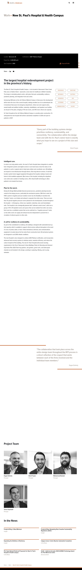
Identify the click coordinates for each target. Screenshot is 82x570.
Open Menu (73, 2)
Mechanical (60, 95)
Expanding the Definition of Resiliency (14, 521)
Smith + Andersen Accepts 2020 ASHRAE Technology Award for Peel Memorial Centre (57, 532)
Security (73, 107)
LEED (73, 99)
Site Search (69, 2)
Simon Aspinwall (8, 490)
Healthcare (72, 91)
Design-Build (61, 91)
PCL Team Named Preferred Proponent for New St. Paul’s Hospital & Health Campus (20, 532)
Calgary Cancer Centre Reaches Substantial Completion (56, 521)
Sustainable (60, 103)
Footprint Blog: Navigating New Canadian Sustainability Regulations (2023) (56, 510)
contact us (20, 556)
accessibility (20, 559)
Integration (60, 99)
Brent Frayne (74, 149)
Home (5, 545)
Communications (61, 107)
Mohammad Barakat (59, 456)
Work (7, 16)
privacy (19, 562)
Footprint (72, 103)
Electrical (72, 95)
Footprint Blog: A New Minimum (13, 510)
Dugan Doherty (73, 366)
